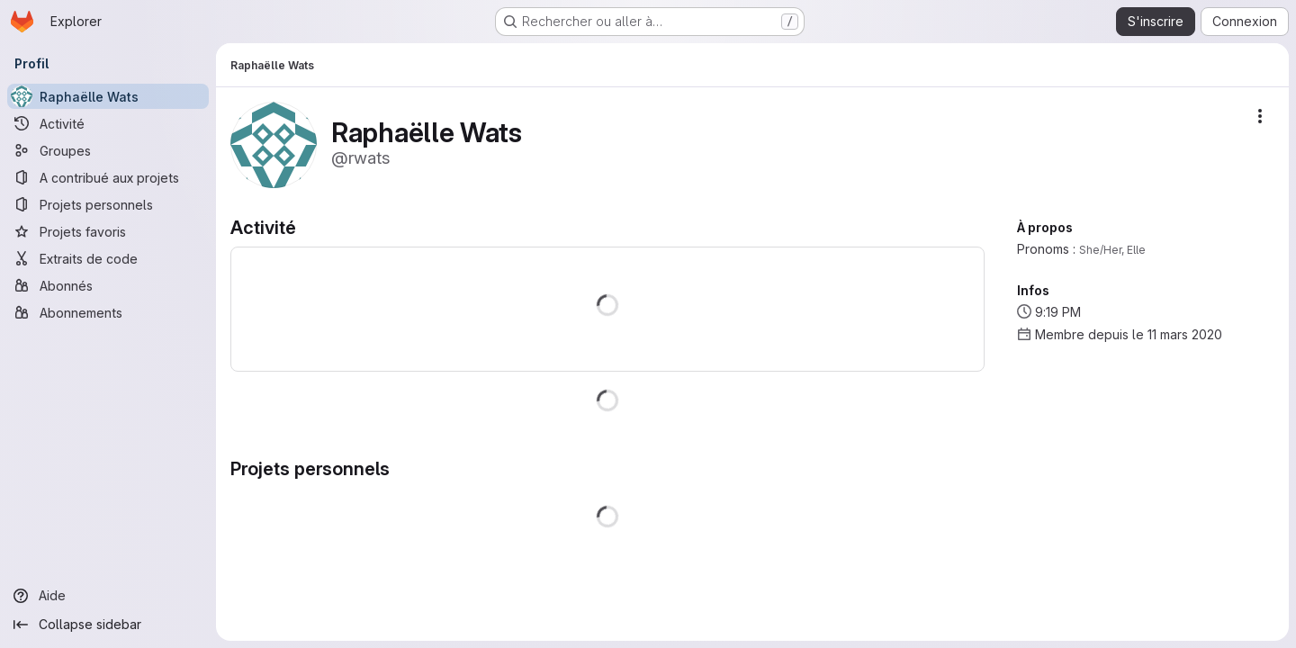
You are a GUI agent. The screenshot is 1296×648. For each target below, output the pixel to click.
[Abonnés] (108, 285)
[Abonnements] (108, 312)
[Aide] (108, 595)
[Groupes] (108, 150)
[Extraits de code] (108, 258)
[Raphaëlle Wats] (108, 96)
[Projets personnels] (108, 204)
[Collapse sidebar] (108, 624)
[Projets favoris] (108, 231)
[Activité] (108, 123)
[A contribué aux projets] (108, 177)
